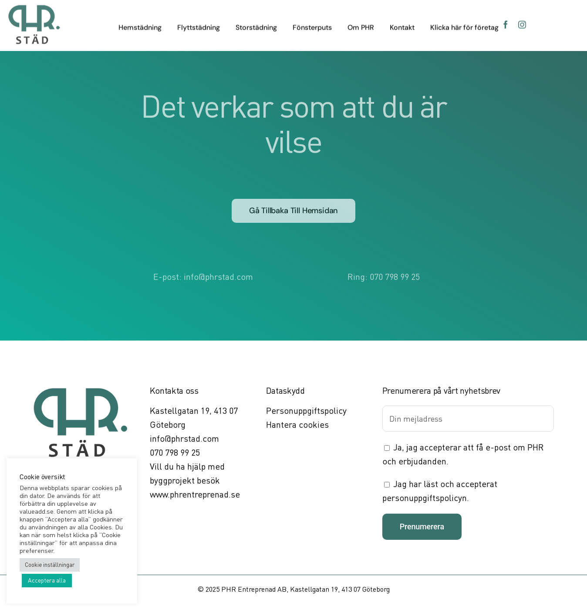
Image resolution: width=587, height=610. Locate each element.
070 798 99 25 (395, 275)
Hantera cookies (297, 424)
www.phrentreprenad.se (195, 494)
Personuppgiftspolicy (306, 410)
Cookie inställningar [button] (49, 564)
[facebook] (505, 23)
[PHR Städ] (34, 7)
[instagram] (522, 23)
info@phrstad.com (218, 275)
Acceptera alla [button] (47, 580)
